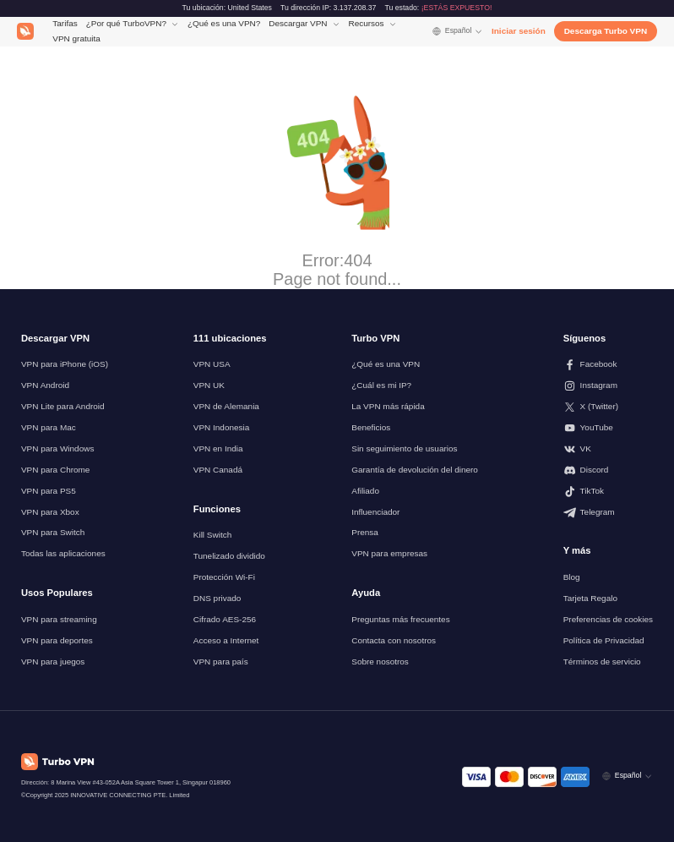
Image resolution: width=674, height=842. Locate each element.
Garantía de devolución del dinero (414, 469)
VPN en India (218, 448)
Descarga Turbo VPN (605, 31)
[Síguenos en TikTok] (608, 491)
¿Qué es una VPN (385, 364)
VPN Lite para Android (63, 406)
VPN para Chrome (55, 469)
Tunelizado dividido (229, 555)
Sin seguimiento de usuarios (404, 448)
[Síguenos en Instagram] (608, 386)
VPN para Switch (52, 532)
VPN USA (212, 364)
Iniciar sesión (519, 31)
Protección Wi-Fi (224, 577)
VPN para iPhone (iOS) (64, 364)
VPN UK (209, 385)
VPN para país (220, 661)
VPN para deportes (57, 640)
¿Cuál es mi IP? (381, 385)
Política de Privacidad (603, 640)
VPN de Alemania (226, 406)
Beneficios (370, 427)
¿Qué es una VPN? (224, 23)
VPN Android (45, 385)
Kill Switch (212, 534)
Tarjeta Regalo (590, 598)
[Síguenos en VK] (608, 449)
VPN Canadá (217, 469)
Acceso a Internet (226, 640)
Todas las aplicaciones (63, 553)
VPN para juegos (52, 661)
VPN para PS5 (48, 490)
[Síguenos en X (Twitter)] (608, 407)
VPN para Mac (48, 427)
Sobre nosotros (380, 661)
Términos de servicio (602, 661)
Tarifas (64, 23)
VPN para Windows (57, 448)
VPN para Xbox (50, 512)
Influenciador (375, 512)
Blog (571, 577)
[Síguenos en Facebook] (608, 364)
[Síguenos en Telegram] (608, 512)
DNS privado (217, 598)
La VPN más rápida (387, 406)
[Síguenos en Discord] (608, 470)
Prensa (364, 532)
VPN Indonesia (221, 427)
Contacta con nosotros (393, 640)
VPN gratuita (76, 38)
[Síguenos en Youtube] (608, 428)
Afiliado (365, 490)
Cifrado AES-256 (224, 619)
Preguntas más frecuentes (400, 619)
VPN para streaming (59, 619)
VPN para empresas (389, 553)
